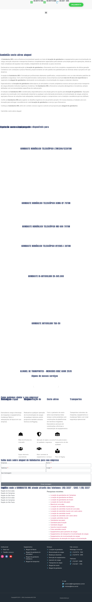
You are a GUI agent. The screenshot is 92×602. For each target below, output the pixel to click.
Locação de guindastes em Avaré (61, 500)
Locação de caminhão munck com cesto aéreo (66, 511)
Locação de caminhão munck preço (62, 506)
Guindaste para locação (58, 522)
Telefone (4, 468)
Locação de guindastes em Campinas (63, 495)
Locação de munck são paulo (60, 502)
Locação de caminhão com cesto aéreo (63, 516)
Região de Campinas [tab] (8, 493)
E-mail (48, 468)
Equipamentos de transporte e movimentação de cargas (69, 534)
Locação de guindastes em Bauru (61, 497)
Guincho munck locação (58, 527)
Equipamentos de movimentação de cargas (65, 536)
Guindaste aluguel (56, 525)
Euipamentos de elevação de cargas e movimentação (68, 538)
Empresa (4, 463)
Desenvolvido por (64, 598)
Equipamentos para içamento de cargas (63, 532)
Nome (48, 463)
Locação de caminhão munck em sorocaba (65, 509)
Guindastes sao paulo (57, 520)
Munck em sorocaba (57, 504)
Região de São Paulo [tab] (8, 495)
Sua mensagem (6, 473)
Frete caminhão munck (58, 529)
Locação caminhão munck (59, 518)
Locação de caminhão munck (60, 513)
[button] (46, 12)
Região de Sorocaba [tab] (7, 491)
